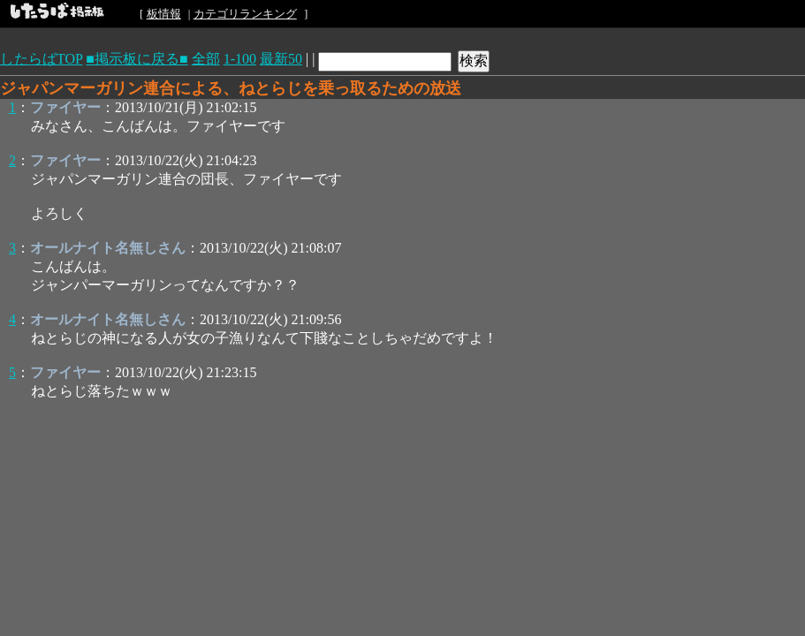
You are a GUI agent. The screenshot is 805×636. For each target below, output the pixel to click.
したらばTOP (41, 58)
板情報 (164, 13)
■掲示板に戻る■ (136, 58)
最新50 (281, 58)
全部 (206, 58)
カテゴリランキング (245, 13)
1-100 (240, 58)
